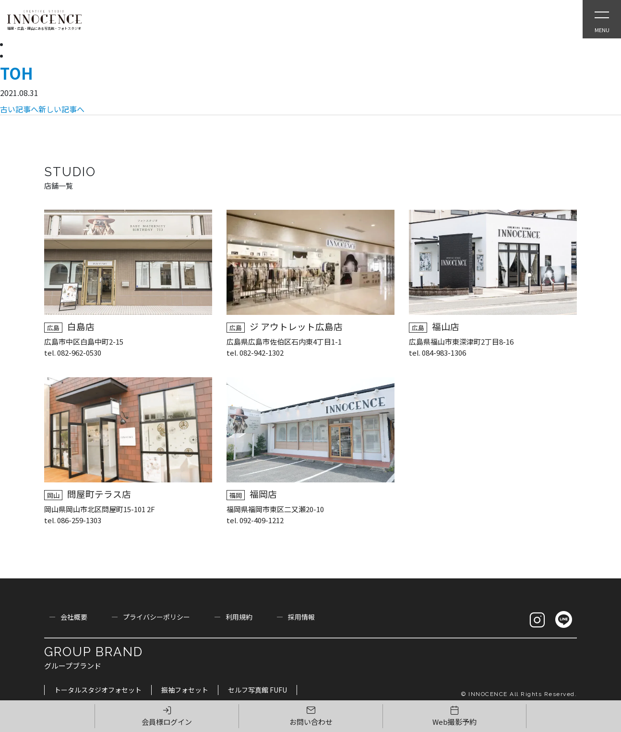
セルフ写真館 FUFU (257, 690)
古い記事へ (19, 109)
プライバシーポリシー (156, 617)
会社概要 (73, 617)
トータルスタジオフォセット (98, 690)
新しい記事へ (61, 109)
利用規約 (239, 617)
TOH (16, 73)
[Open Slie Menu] (602, 19)
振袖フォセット (184, 690)
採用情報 (301, 617)
